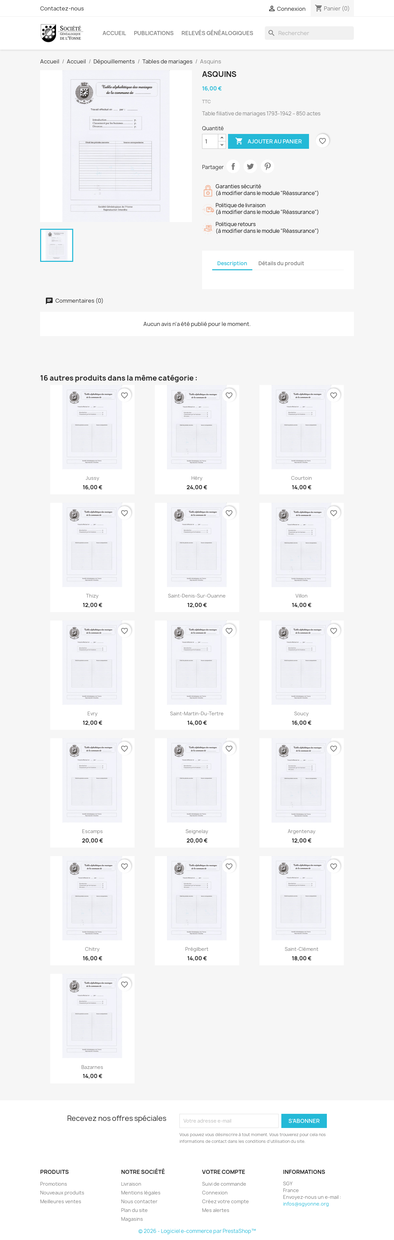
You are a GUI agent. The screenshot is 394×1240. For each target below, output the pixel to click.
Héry (196, 478)
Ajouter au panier (268, 141)
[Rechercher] (309, 33)
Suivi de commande (224, 1184)
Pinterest (267, 166)
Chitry (92, 949)
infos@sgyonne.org (306, 1204)
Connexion (215, 1192)
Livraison (131, 1184)
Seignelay (197, 831)
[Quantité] (210, 141)
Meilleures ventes (60, 1201)
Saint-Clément (301, 949)
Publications (154, 33)
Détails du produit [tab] (281, 263)
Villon (302, 596)
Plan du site (134, 1210)
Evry (92, 713)
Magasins (132, 1219)
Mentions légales (141, 1192)
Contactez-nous (62, 8)
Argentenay (301, 831)
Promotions (53, 1184)
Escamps (92, 831)
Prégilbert (196, 949)
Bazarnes (92, 1067)
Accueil (114, 33)
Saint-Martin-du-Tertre (197, 713)
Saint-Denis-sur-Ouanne (197, 596)
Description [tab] (232, 263)
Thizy (92, 596)
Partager (233, 166)
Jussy (92, 478)
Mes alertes (215, 1210)
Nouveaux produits (62, 1192)
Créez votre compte (225, 1201)
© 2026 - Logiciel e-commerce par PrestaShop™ (197, 1231)
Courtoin (301, 478)
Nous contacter (139, 1201)
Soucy (301, 713)
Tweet (250, 166)
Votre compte (223, 1172)
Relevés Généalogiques (217, 33)
